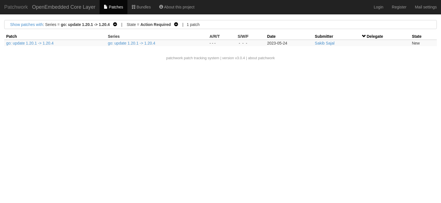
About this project (176, 7)
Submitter (324, 36)
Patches (113, 7)
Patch (11, 36)
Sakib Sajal (324, 43)
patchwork (174, 58)
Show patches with (26, 24)
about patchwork (261, 58)
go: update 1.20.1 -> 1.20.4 (30, 43)
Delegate (375, 36)
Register (399, 7)
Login (378, 7)
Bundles (141, 7)
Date (271, 36)
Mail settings (426, 7)
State (416, 36)
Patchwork (16, 7)
